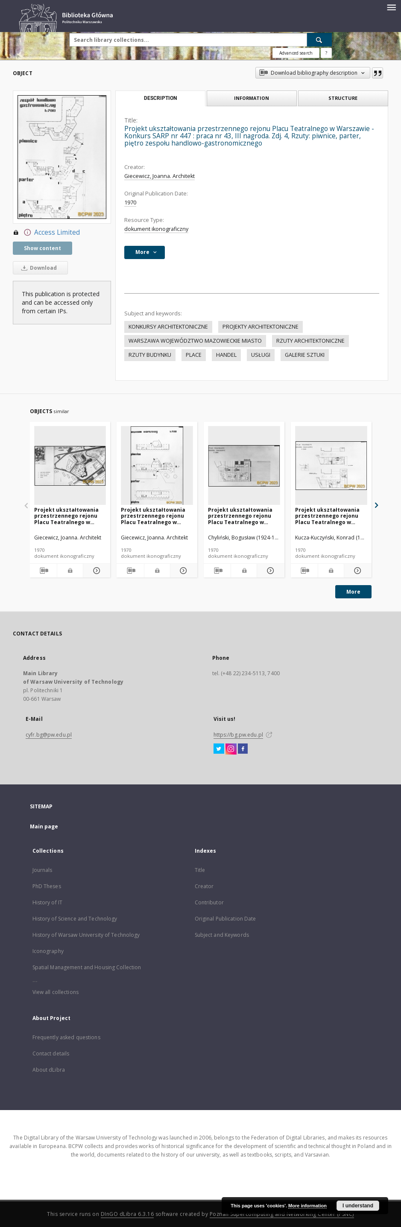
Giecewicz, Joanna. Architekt (159, 176)
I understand (357, 1206)
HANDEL (226, 354)
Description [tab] (160, 98)
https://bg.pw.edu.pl (238, 734)
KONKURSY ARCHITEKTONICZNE (168, 326)
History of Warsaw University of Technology (86, 934)
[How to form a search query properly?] (326, 53)
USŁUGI (260, 354)
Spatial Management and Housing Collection (86, 967)
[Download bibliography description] (42, 570)
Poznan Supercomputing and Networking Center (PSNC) (282, 1214)
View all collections (55, 992)
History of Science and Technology (74, 918)
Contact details (51, 1053)
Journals (42, 870)
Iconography (48, 951)
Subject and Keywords (222, 934)
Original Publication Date (225, 918)
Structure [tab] (342, 98)
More (353, 591)
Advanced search (296, 53)
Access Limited (46, 232)
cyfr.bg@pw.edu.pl (49, 734)
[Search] (319, 40)
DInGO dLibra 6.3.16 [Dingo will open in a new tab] (127, 1214)
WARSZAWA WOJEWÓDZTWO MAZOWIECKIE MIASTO (195, 340)
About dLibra (48, 1069)
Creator (204, 886)
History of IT (47, 902)
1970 (130, 202)
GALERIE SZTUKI (305, 354)
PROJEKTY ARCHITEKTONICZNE (260, 326)
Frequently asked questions (66, 1037)
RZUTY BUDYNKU (150, 354)
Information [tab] (251, 98)
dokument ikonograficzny (156, 229)
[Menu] (391, 7)
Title (200, 870)
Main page (44, 826)
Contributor (209, 902)
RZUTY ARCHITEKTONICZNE (310, 340)
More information (307, 1205)
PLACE (194, 354)
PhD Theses (46, 886)
